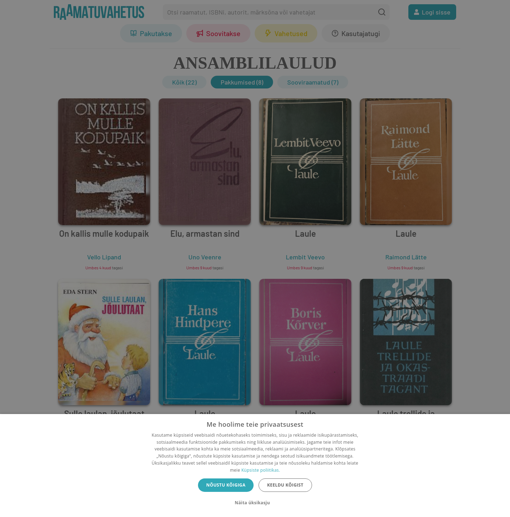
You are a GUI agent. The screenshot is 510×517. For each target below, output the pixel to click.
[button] (255, 503)
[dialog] (255, 465)
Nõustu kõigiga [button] (225, 485)
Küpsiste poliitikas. (260, 470)
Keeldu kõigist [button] (285, 485)
